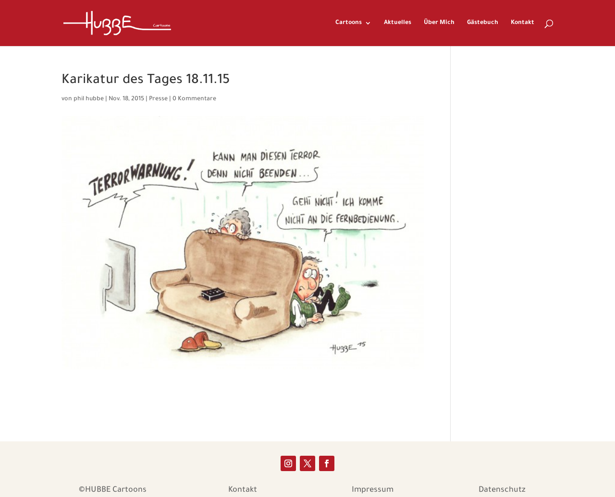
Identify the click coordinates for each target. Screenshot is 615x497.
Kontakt (522, 23)
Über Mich (439, 23)
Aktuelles (397, 23)
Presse (158, 99)
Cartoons (348, 23)
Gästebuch (482, 23)
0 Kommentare (194, 99)
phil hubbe (89, 99)
